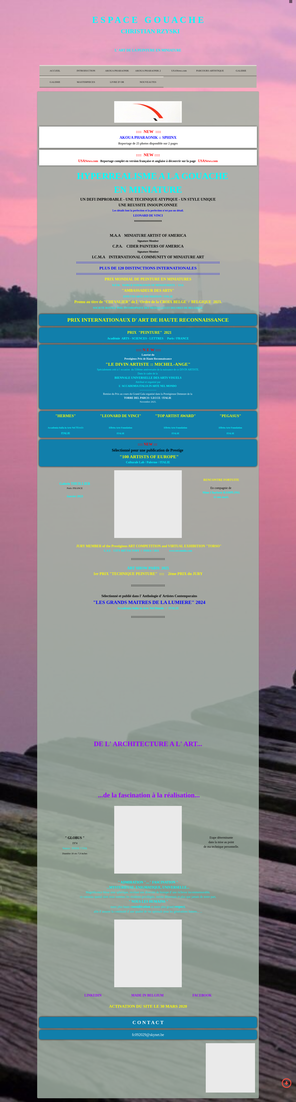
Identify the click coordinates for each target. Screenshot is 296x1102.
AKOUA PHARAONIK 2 (148, 70)
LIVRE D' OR (117, 82)
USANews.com (179, 70)
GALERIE (241, 70)
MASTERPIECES (86, 82)
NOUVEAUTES (148, 82)
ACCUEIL (55, 70)
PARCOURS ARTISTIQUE (210, 70)
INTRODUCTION (86, 70)
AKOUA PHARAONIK (117, 70)
